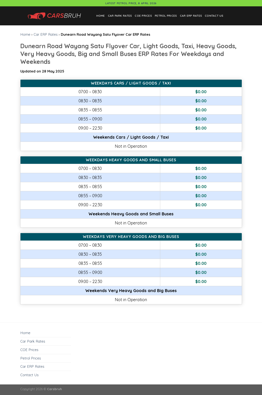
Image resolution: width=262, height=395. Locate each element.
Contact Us (214, 15)
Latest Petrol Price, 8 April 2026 (131, 3)
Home (100, 15)
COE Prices (143, 15)
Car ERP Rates (191, 15)
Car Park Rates (120, 15)
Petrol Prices (166, 15)
